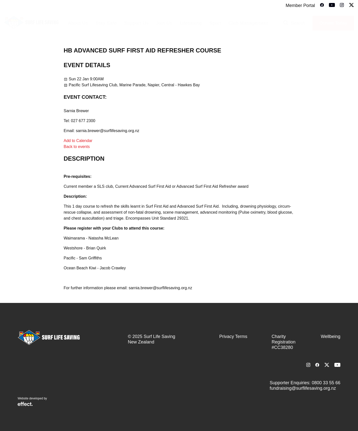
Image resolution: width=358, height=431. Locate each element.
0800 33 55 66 (326, 382)
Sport (215, 23)
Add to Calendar (78, 141)
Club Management (248, 23)
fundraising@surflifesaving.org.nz (303, 388)
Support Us (136, 23)
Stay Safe (106, 23)
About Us (78, 23)
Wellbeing (330, 336)
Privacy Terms (233, 336)
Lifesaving (191, 23)
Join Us (164, 23)
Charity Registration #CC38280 (284, 342)
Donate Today (333, 23)
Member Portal (300, 5)
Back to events (77, 146)
